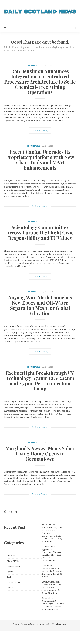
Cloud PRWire (33, 65)
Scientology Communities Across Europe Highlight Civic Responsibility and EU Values (40, 232)
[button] (3, 28)
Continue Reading (40, 131)
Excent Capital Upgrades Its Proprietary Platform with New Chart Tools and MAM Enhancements (40, 159)
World (10, 588)
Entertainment (13, 566)
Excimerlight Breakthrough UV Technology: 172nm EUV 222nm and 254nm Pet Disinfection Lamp (40, 381)
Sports (10, 572)
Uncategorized (13, 582)
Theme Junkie (61, 624)
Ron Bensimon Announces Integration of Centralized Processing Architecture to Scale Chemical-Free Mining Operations (40, 81)
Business (11, 556)
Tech (9, 577)
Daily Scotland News (36, 624)
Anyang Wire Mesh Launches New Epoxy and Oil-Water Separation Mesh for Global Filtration (40, 305)
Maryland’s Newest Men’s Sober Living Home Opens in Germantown (40, 453)
